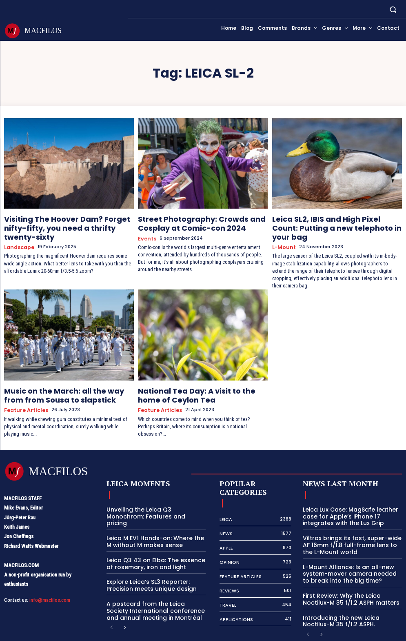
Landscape (17, 234)
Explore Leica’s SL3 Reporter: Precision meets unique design (146, 557)
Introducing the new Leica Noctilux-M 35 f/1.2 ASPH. (350, 597)
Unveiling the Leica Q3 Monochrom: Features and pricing (153, 495)
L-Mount (282, 234)
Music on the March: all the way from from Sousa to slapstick (61, 380)
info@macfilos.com (49, 582)
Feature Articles (24, 393)
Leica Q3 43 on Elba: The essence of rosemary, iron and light (154, 537)
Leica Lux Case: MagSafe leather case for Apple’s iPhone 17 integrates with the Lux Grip (352, 498)
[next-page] (125, 598)
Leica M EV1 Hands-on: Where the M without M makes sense (153, 516)
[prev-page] (111, 598)
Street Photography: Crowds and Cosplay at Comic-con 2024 (203, 221)
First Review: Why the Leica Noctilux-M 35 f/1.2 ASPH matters (351, 577)
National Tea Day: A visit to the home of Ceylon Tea (199, 380)
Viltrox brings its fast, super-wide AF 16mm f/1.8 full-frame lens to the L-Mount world (351, 525)
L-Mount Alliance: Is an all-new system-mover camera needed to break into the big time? (348, 552)
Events (146, 234)
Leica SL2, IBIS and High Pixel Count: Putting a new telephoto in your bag (328, 221)
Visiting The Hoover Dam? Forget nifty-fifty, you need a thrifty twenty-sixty (65, 221)
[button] (393, 9)
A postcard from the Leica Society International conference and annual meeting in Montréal (152, 581)
